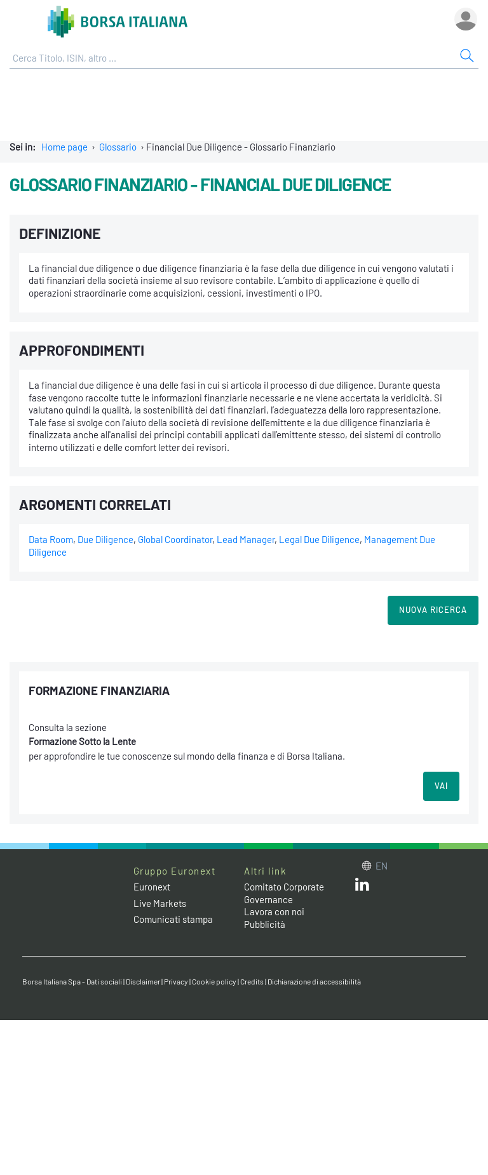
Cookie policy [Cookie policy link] (214, 981)
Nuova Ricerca (433, 610)
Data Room (51, 539)
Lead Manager (245, 539)
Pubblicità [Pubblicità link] (264, 924)
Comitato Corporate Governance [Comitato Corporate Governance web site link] (284, 893)
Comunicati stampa (173, 919)
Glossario (118, 146)
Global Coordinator (175, 539)
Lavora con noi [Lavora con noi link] (274, 911)
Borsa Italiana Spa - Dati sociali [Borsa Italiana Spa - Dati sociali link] (72, 981)
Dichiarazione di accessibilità (314, 981)
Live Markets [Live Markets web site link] (159, 903)
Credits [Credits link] (252, 981)
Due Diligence (105, 539)
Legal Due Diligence (319, 539)
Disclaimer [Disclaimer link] (143, 981)
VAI (441, 786)
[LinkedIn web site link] (362, 887)
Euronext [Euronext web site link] (151, 886)
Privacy (176, 981)
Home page (64, 146)
